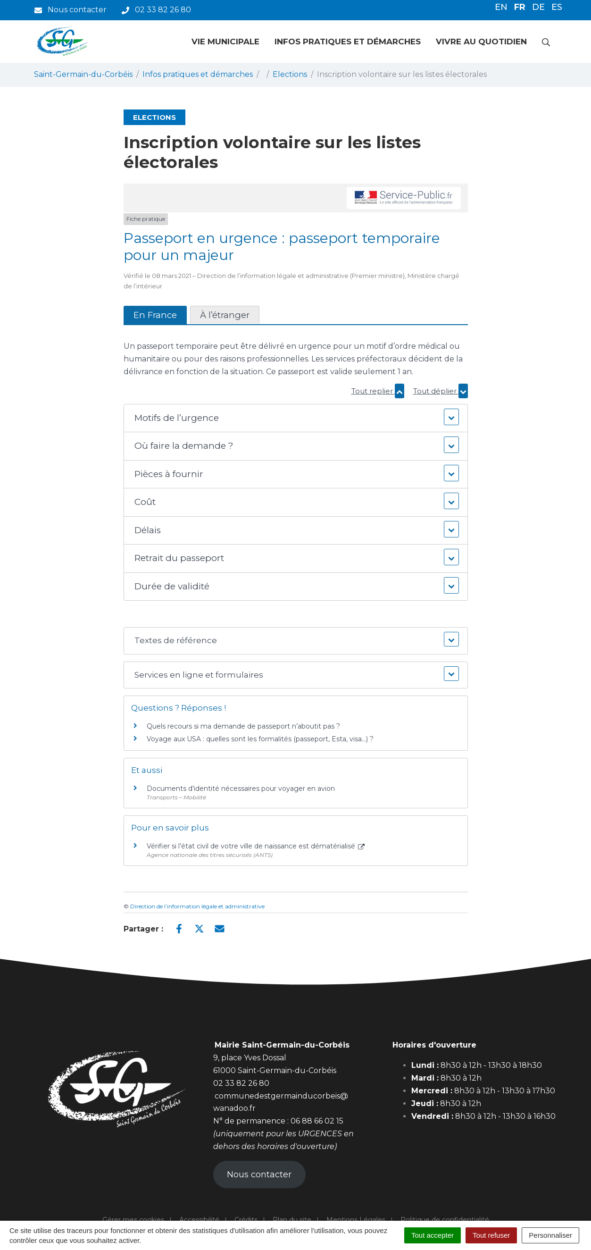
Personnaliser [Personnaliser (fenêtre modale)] (550, 1235)
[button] (295, 418)
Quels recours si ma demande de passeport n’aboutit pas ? (243, 726)
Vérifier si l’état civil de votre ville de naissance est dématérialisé (256, 846)
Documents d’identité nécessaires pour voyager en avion (241, 788)
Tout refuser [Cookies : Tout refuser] (491, 1235)
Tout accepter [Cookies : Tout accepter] (432, 1235)
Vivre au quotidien (481, 41)
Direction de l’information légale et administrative (197, 906)
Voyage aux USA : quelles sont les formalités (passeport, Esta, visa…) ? (260, 739)
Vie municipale (225, 41)
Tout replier (377, 391)
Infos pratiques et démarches (348, 41)
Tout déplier (440, 391)
